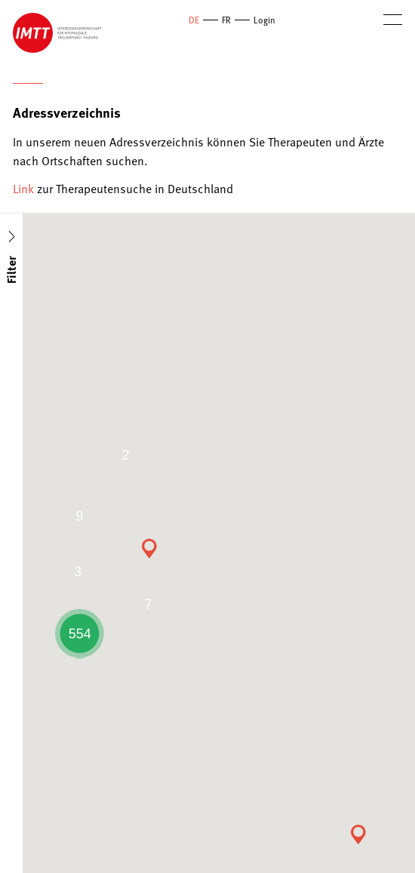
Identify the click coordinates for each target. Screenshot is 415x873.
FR (226, 20)
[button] (358, 835)
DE (194, 20)
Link (23, 188)
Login (264, 20)
